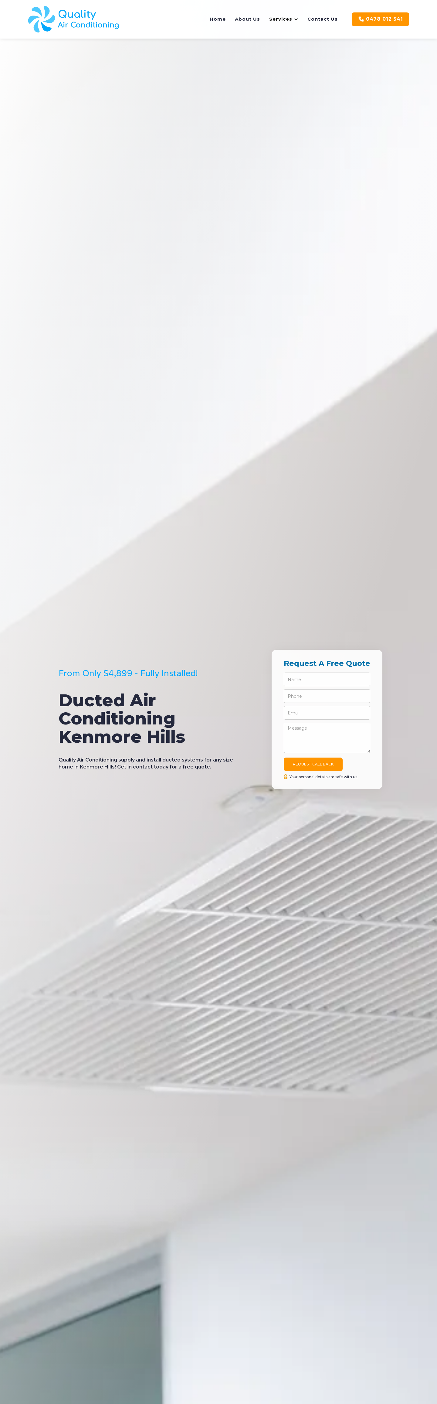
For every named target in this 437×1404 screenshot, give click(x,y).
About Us (247, 19)
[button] (283, 19)
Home (218, 19)
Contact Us (322, 19)
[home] (73, 19)
